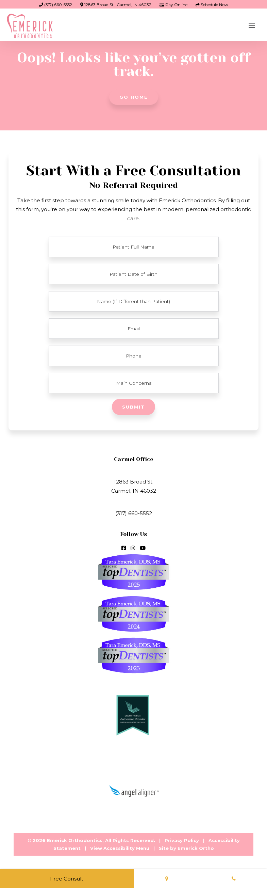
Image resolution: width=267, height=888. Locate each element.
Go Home (133, 97)
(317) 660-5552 (55, 4)
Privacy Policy (182, 840)
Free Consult (66, 878)
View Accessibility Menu (119, 848)
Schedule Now (212, 4)
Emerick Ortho (196, 848)
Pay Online (173, 4)
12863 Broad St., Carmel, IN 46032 (115, 4)
